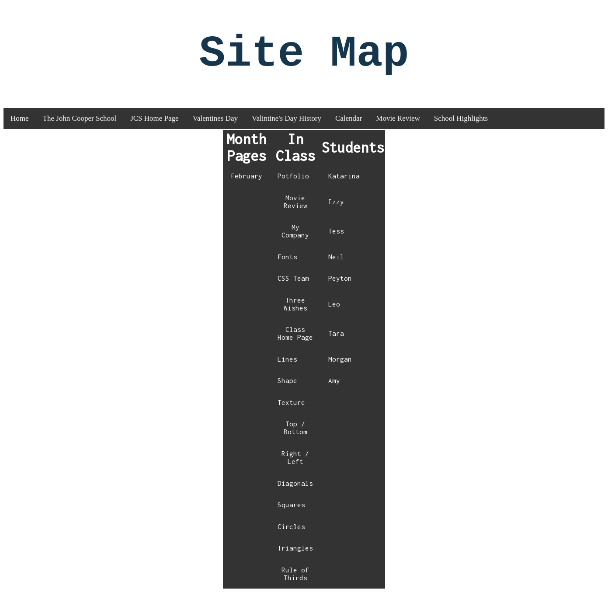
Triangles (295, 558)
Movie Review (398, 128)
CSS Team (293, 288)
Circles (291, 536)
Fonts (287, 267)
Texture (291, 412)
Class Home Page (295, 343)
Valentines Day (215, 128)
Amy (334, 390)
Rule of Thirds (295, 584)
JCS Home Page (154, 128)
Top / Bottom (295, 438)
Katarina (344, 186)
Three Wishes (295, 314)
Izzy (336, 212)
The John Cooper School (80, 128)
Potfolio (293, 186)
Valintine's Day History (286, 128)
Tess (336, 241)
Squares (291, 515)
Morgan (340, 369)
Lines (287, 369)
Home (19, 128)
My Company (295, 241)
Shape (287, 390)
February (246, 186)
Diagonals (295, 493)
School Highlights (461, 128)
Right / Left (295, 467)
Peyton (340, 288)
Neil (336, 267)
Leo (334, 314)
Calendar (348, 128)
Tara (336, 343)
